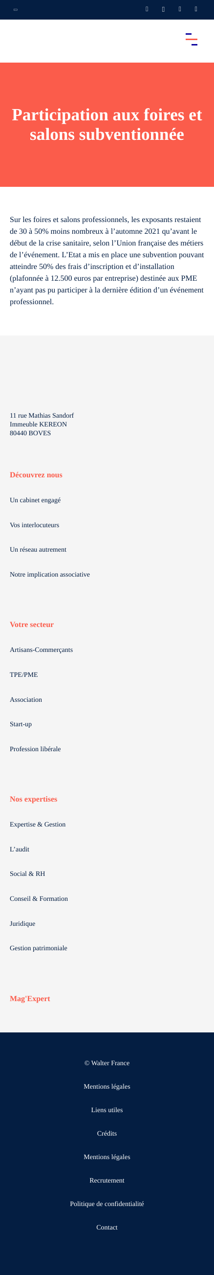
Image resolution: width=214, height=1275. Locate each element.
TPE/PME (24, 675)
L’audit (19, 849)
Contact (107, 1227)
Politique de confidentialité (107, 1204)
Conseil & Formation (39, 899)
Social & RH (27, 874)
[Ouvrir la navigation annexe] (15, 10)
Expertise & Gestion (37, 824)
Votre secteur (32, 625)
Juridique (22, 924)
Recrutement (107, 1181)
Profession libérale (35, 749)
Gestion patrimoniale (38, 948)
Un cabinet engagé (35, 500)
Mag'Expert (30, 999)
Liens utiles (107, 1110)
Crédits (107, 1134)
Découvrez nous (36, 475)
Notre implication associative (50, 575)
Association (26, 700)
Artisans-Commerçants (41, 650)
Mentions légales (107, 1087)
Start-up (21, 724)
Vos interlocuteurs (34, 525)
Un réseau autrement (38, 550)
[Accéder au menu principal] (191, 39)
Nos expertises (33, 799)
